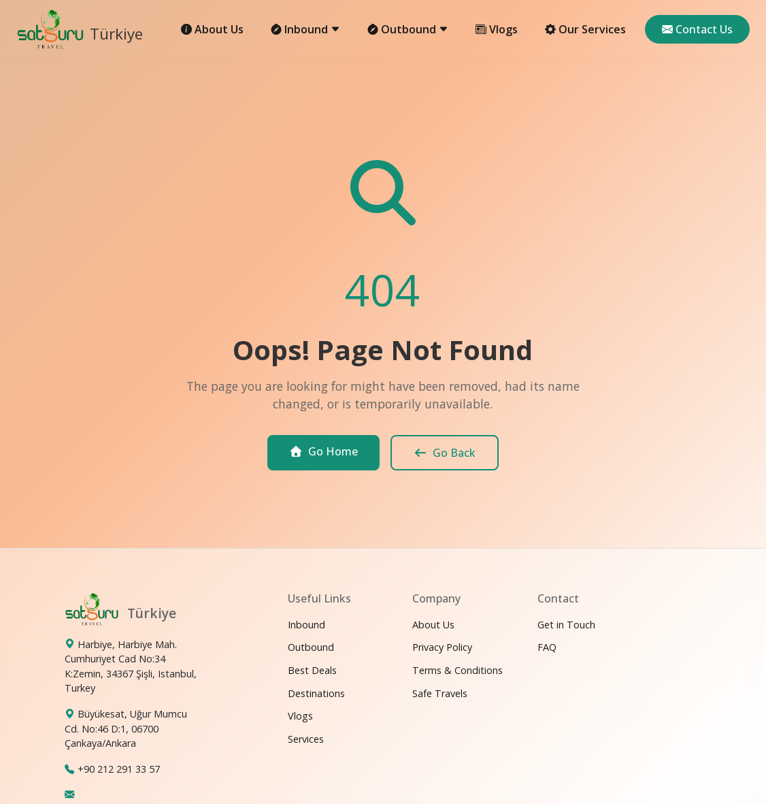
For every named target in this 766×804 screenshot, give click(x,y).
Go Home (323, 451)
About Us (212, 29)
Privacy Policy (442, 647)
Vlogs (497, 29)
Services (306, 739)
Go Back (445, 452)
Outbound (311, 647)
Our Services (585, 29)
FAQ (546, 647)
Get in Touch (566, 624)
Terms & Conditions (457, 670)
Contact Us (697, 29)
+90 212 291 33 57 (119, 768)
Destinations (316, 693)
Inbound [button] (305, 29)
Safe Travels (439, 693)
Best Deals (312, 670)
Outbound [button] (407, 29)
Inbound (306, 624)
